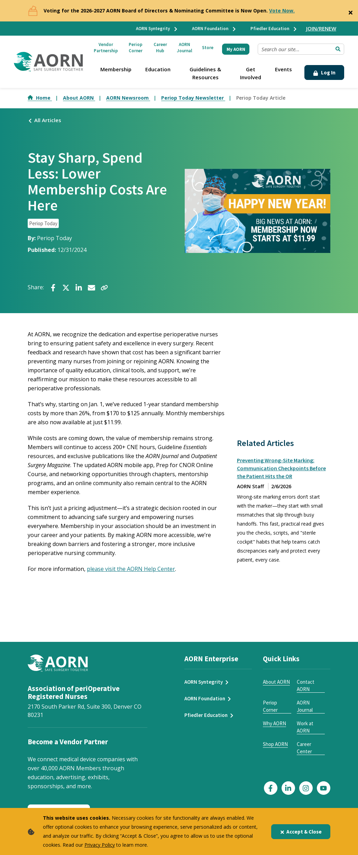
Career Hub (160, 48)
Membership (115, 69)
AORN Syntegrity (157, 28)
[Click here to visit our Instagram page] (306, 788)
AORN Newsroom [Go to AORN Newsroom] (128, 97)
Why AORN (274, 723)
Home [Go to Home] (40, 97)
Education (158, 69)
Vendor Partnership (106, 48)
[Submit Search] (338, 49)
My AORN (236, 49)
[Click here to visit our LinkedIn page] (288, 788)
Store (207, 48)
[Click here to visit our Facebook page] (270, 788)
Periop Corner (136, 48)
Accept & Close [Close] (301, 831)
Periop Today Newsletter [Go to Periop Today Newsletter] (193, 97)
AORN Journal (184, 48)
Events (283, 69)
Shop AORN (275, 744)
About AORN (276, 682)
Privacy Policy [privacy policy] (99, 845)
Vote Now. (282, 10)
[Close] (350, 11)
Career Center (304, 748)
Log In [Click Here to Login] (324, 72)
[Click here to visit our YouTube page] (323, 788)
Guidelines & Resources (205, 73)
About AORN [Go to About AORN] (79, 97)
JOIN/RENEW (321, 28)
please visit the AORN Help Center (131, 569)
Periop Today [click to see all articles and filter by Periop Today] (43, 223)
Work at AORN (305, 727)
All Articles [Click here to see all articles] (44, 120)
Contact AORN (305, 685)
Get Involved (250, 73)
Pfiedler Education (273, 28)
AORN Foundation (214, 28)
